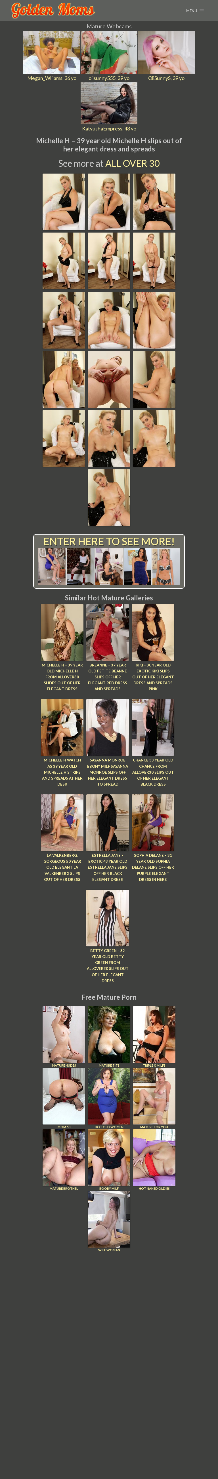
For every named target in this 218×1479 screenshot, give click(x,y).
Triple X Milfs (154, 1034)
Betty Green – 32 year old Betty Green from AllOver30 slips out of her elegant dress (107, 964)
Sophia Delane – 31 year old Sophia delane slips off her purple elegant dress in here (153, 866)
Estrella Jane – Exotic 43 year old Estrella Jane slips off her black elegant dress (107, 866)
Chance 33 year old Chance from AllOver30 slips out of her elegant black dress (153, 772)
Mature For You (154, 1096)
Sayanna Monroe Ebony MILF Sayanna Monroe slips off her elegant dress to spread (107, 772)
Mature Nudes (64, 1034)
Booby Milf (109, 1157)
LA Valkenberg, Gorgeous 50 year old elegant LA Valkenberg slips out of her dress (62, 866)
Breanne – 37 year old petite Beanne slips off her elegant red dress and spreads (108, 677)
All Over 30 (132, 163)
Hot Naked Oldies (154, 1157)
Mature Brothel (64, 1157)
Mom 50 (64, 1096)
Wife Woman (109, 1219)
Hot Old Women (109, 1096)
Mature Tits (109, 1034)
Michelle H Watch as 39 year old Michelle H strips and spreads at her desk (62, 769)
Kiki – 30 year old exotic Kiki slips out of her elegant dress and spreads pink (153, 677)
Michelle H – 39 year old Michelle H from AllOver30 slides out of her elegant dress (62, 677)
